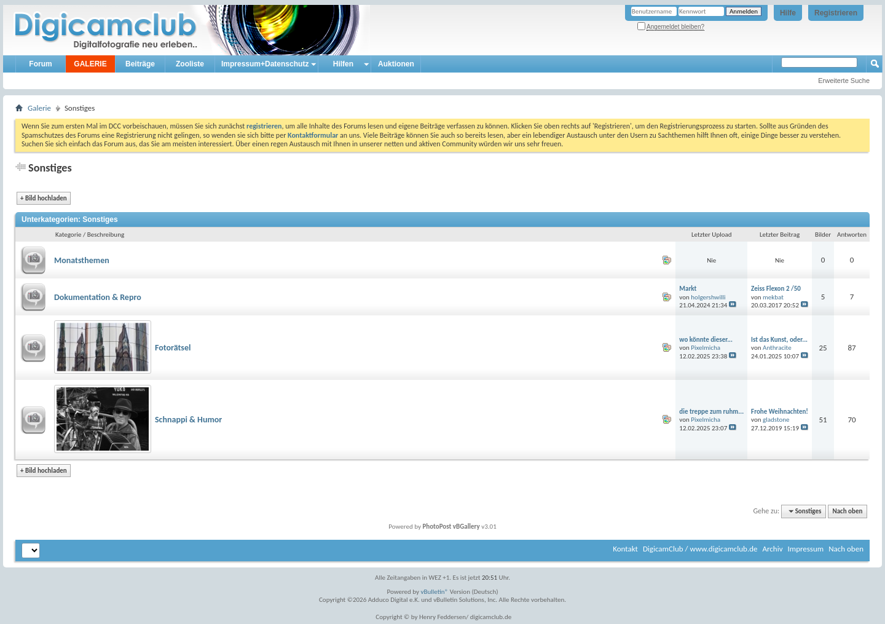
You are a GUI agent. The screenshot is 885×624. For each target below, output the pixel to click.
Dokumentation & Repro (97, 297)
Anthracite (777, 348)
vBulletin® (435, 592)
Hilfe (788, 13)
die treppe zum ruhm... (711, 412)
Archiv (772, 548)
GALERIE (90, 64)
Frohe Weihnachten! (779, 412)
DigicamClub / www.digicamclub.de (700, 548)
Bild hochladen (43, 198)
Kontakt (625, 548)
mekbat (773, 297)
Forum (40, 64)
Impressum (805, 548)
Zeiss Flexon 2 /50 (776, 289)
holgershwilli (708, 297)
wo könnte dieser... (706, 340)
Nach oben (847, 511)
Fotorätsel (173, 347)
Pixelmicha (705, 348)
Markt (687, 289)
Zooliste (190, 64)
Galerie (39, 108)
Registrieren (835, 13)
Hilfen (343, 64)
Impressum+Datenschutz (265, 64)
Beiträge (140, 64)
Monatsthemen (81, 260)
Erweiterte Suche (844, 80)
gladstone (776, 420)
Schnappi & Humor (188, 419)
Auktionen (396, 64)
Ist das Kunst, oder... (779, 340)
